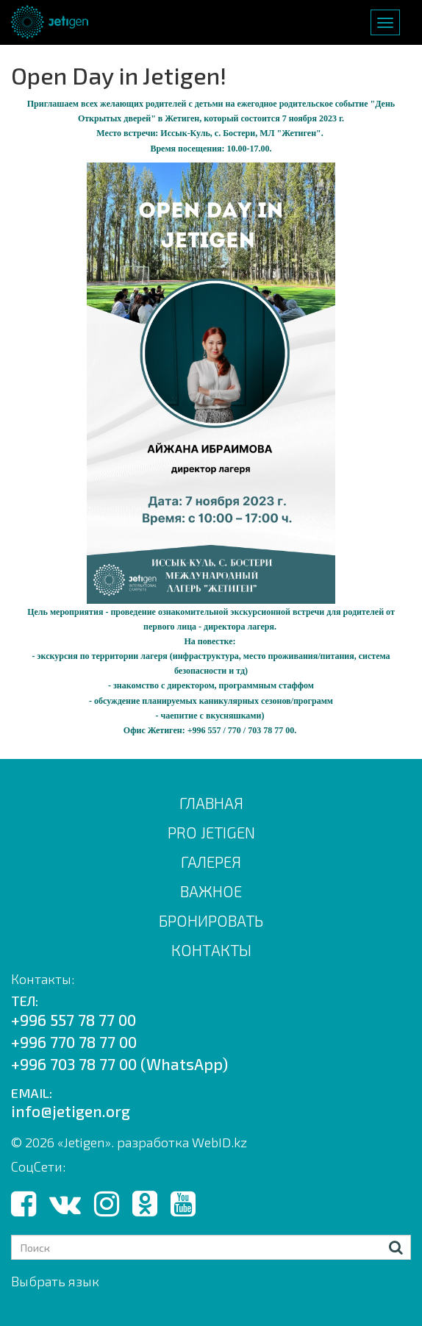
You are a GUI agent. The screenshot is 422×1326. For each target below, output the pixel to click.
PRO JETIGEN (211, 832)
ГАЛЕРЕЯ (211, 861)
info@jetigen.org (70, 1111)
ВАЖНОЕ (211, 891)
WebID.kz (219, 1142)
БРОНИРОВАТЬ (211, 920)
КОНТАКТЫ (211, 950)
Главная (211, 803)
